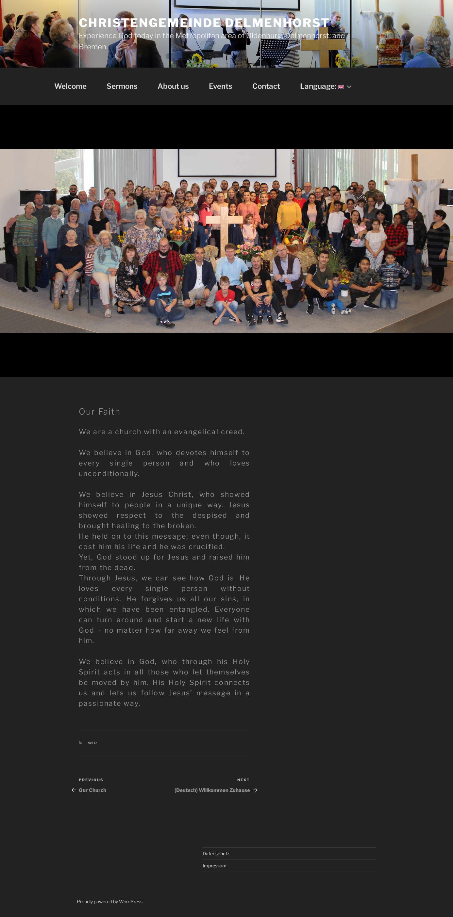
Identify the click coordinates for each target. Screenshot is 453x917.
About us (173, 86)
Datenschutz (216, 853)
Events (220, 86)
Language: (326, 86)
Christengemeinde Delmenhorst (204, 23)
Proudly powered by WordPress (110, 901)
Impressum (214, 865)
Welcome (70, 86)
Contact (266, 86)
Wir (93, 743)
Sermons (122, 86)
